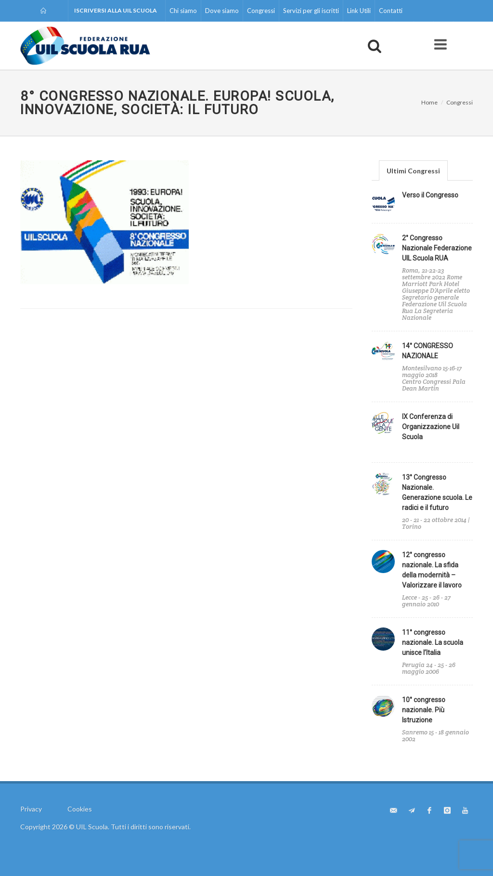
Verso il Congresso (430, 195)
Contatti (390, 10)
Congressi (261, 10)
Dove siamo (222, 10)
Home (429, 102)
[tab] (413, 170)
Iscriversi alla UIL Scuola (115, 10)
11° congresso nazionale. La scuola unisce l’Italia (432, 642)
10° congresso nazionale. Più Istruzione (423, 710)
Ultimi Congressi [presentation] (413, 171)
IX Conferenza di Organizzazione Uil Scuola (430, 427)
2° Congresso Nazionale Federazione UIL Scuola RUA (437, 248)
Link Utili (359, 10)
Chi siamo (183, 10)
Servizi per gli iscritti (311, 10)
